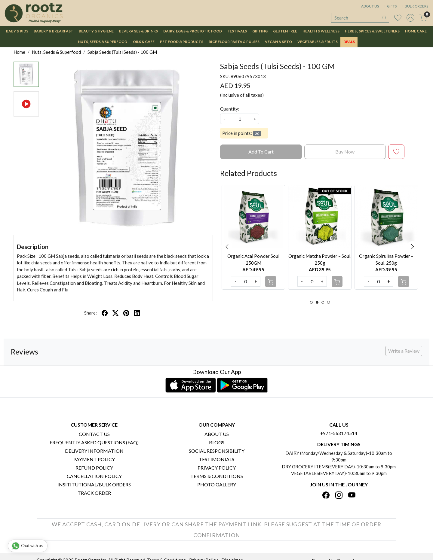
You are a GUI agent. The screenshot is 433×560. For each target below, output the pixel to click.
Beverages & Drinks (138, 31)
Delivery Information (94, 451)
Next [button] (412, 246)
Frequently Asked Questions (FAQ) (94, 442)
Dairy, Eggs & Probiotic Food (192, 31)
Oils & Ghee (144, 41)
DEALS (349, 41)
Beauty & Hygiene (96, 31)
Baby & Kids (17, 31)
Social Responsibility (216, 451)
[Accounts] (410, 18)
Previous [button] (227, 246)
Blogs (216, 442)
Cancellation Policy (94, 476)
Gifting (260, 31)
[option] (253, 237)
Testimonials (216, 459)
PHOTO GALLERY (216, 484)
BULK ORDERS (414, 6)
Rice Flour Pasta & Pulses (234, 41)
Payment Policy (94, 459)
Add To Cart (261, 151)
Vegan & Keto (278, 41)
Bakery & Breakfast (53, 31)
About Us (216, 434)
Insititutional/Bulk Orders (94, 484)
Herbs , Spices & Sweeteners (372, 31)
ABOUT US (370, 6)
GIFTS (390, 6)
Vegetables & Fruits (317, 41)
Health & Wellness (320, 31)
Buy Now (345, 151)
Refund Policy (94, 467)
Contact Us (94, 434)
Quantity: (229, 108)
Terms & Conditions (216, 476)
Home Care (416, 31)
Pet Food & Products (181, 41)
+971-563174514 (338, 433)
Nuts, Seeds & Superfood (102, 41)
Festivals (237, 31)
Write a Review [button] (403, 351)
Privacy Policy (217, 467)
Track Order (94, 493)
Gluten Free (285, 31)
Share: (90, 312)
